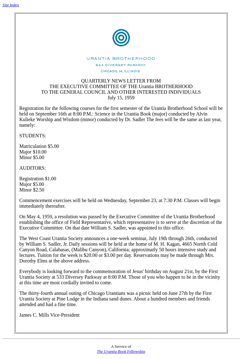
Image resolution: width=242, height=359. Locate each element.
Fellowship (121, 351)
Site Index (10, 4)
